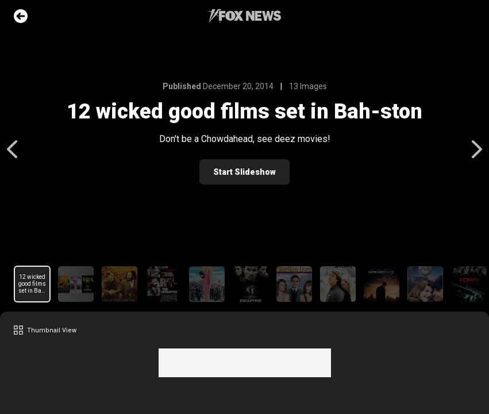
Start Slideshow (244, 172)
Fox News (245, 16)
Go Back (21, 16)
